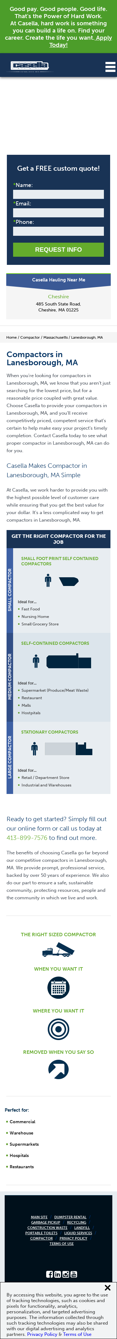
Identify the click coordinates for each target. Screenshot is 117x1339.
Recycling (76, 1222)
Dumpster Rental (70, 1217)
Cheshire (58, 297)
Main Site (39, 1217)
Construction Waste (47, 1228)
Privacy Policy (73, 1238)
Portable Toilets (41, 1233)
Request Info (58, 249)
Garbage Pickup (45, 1222)
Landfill (82, 1228)
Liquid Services (78, 1233)
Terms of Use (62, 1244)
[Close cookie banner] (107, 1288)
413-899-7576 (27, 837)
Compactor (41, 1238)
